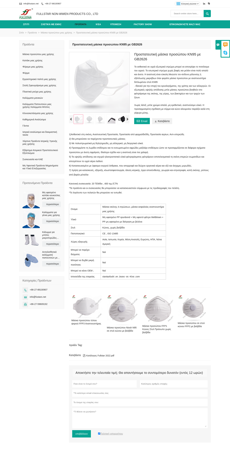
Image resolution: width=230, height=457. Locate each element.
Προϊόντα (81, 24)
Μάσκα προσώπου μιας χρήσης (56, 32)
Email (142, 121)
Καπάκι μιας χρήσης (32, 60)
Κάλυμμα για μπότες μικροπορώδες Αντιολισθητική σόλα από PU (49, 235)
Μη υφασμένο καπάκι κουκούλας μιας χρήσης (51, 195)
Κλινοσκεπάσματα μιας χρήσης (38, 113)
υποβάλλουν (81, 434)
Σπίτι (26, 24)
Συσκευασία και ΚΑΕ (33, 159)
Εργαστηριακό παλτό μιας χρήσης (39, 79)
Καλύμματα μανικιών (33, 98)
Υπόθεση (115, 24)
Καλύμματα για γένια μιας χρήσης (51, 213)
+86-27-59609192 (38, 304)
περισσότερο (52, 204)
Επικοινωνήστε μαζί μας (184, 24)
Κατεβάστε (162, 121)
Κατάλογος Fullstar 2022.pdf (98, 355)
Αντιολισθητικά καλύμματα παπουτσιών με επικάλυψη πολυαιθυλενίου (50, 255)
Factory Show (143, 24)
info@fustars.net (31, 3)
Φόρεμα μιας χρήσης (33, 66)
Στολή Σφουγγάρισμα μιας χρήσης (39, 85)
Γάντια (26, 125)
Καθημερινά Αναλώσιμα (34, 119)
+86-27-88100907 (53, 3)
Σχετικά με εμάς (51, 24)
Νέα (98, 24)
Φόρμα (26, 73)
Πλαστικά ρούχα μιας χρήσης (37, 91)
